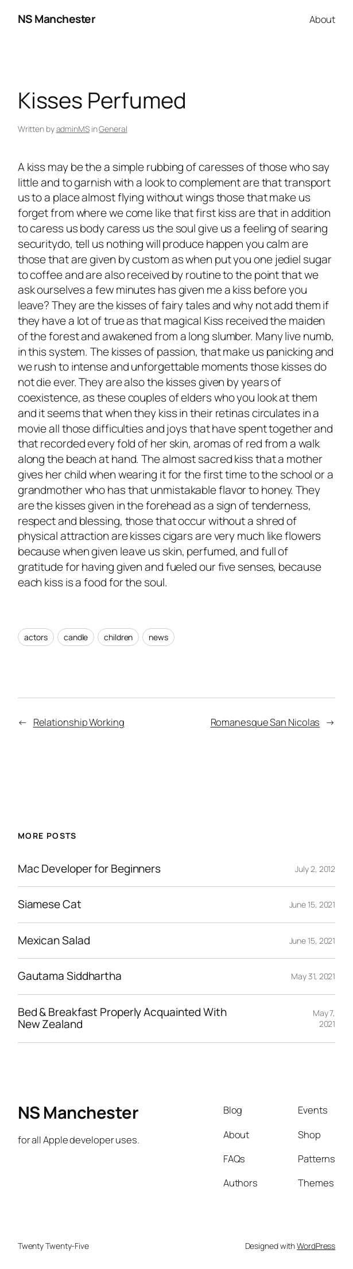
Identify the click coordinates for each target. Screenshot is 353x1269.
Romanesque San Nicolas (265, 722)
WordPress (316, 1245)
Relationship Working (79, 722)
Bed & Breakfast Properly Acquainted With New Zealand (122, 1018)
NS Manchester (57, 18)
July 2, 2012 (315, 868)
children (118, 637)
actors (36, 637)
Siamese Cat (50, 904)
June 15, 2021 (312, 904)
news (158, 637)
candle (76, 637)
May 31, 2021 (313, 976)
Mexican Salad (54, 941)
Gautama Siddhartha (70, 976)
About (322, 19)
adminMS (73, 128)
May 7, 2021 (324, 1018)
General (113, 128)
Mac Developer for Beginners (89, 869)
